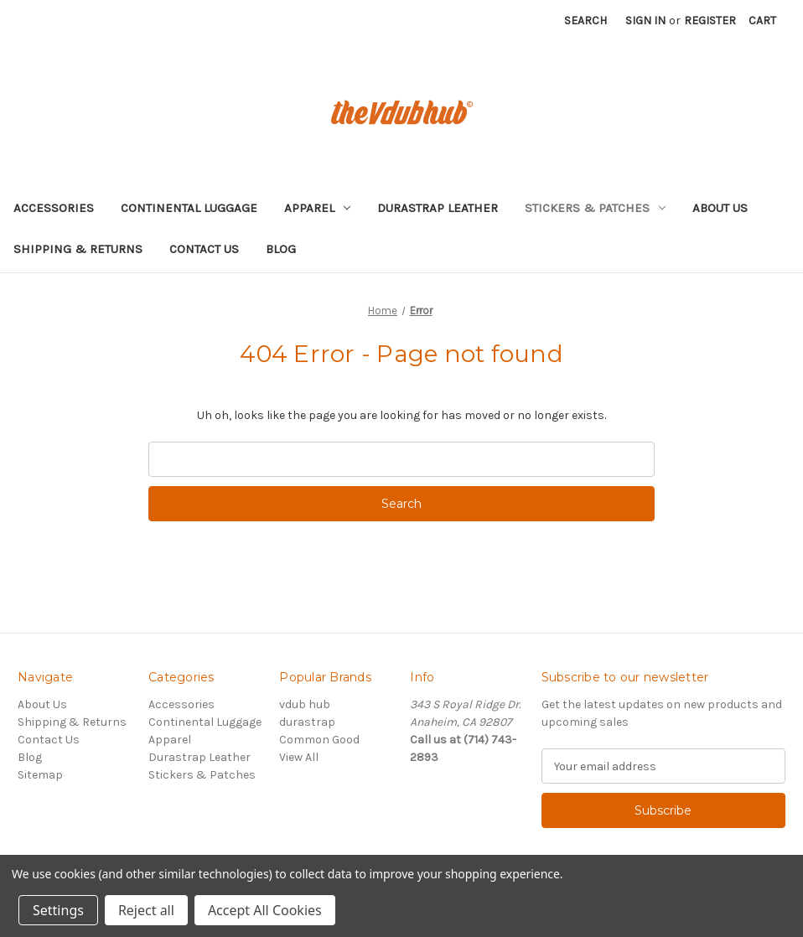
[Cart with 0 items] (762, 20)
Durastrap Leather (437, 207)
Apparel (317, 207)
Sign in (645, 20)
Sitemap (40, 775)
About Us (720, 207)
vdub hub (304, 704)
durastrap (307, 722)
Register (710, 20)
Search (585, 20)
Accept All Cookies (265, 910)
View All (299, 757)
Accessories (53, 207)
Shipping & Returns (77, 248)
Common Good (319, 740)
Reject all (146, 910)
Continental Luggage (189, 207)
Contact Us (204, 248)
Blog (281, 248)
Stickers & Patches (595, 207)
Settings (58, 910)
